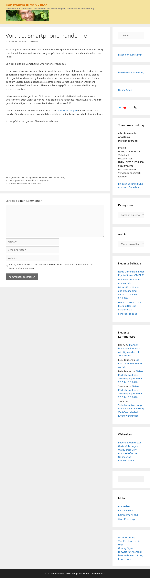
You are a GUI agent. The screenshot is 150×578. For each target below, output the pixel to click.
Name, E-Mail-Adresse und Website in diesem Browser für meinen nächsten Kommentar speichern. (51, 266)
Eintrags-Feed (126, 510)
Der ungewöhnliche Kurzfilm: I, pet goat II (29, 180)
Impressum (124, 559)
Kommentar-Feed (128, 514)
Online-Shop (125, 90)
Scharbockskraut (127, 313)
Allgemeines (14, 177)
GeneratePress (97, 573)
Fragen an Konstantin (130, 54)
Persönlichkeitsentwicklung (52, 177)
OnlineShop (124, 456)
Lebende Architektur (129, 442)
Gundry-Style (125, 548)
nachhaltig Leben (29, 177)
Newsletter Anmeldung (131, 72)
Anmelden (124, 506)
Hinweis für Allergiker (130, 551)
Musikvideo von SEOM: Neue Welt (25, 183)
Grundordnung (126, 537)
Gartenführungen (67, 110)
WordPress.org (126, 519)
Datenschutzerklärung (130, 555)
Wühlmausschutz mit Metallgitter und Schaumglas (130, 306)
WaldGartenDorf (127, 449)
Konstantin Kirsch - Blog (27, 5)
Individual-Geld (126, 460)
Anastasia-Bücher (128, 453)
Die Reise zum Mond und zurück (130, 363)
